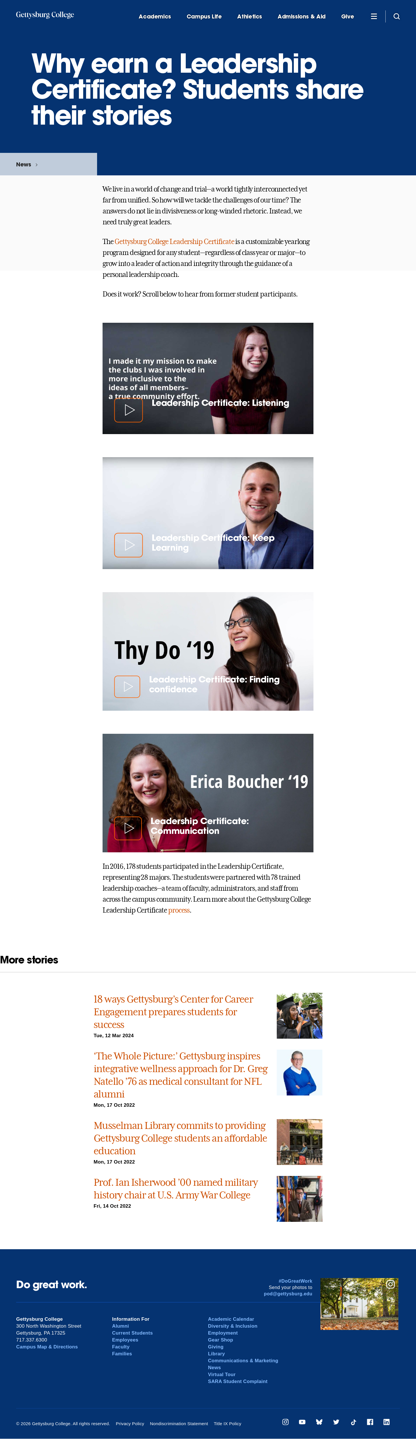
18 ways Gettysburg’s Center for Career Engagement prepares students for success (173, 1011)
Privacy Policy (130, 1423)
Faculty (121, 1347)
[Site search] (396, 16)
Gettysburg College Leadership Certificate (174, 242)
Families (122, 1354)
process (179, 910)
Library (216, 1354)
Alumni (120, 1326)
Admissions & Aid (302, 16)
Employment (223, 1333)
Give (347, 16)
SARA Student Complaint (238, 1381)
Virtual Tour (222, 1374)
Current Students (132, 1333)
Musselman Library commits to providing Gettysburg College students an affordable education (180, 1138)
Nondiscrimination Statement (178, 1423)
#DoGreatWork (296, 1281)
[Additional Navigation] (374, 16)
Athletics (249, 16)
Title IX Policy (225, 1423)
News (23, 164)
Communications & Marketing (243, 1360)
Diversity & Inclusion (233, 1326)
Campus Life (204, 16)
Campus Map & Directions (47, 1347)
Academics (155, 16)
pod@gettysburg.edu (288, 1293)
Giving (216, 1347)
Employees (125, 1340)
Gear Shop (220, 1340)
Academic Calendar (231, 1319)
